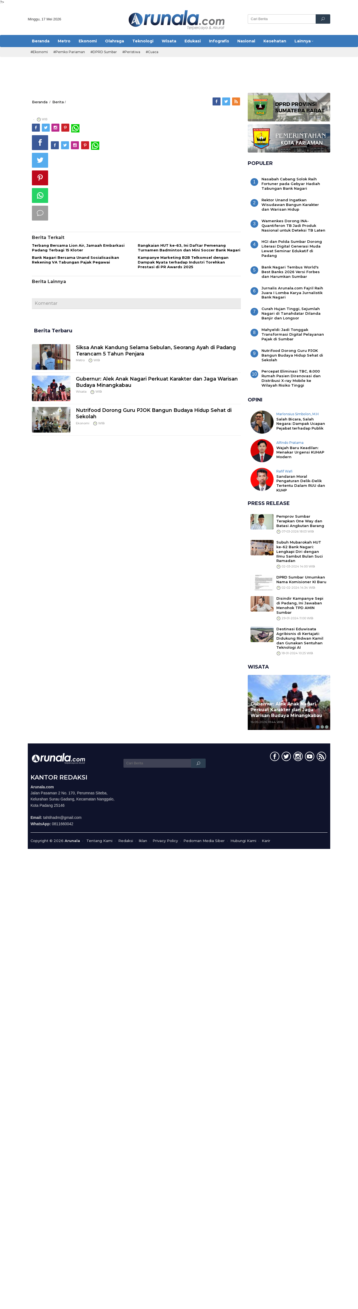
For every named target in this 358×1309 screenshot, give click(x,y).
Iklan (143, 840)
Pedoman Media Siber (204, 840)
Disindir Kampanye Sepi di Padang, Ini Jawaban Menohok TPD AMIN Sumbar (299, 605)
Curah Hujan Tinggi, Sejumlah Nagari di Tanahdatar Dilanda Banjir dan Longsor (291, 313)
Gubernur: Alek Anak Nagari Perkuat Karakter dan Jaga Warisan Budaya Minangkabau (286, 709)
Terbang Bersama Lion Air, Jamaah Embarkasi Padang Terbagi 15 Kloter (78, 247)
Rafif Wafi (284, 471)
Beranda (40, 102)
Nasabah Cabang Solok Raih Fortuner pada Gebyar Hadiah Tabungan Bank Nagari (290, 184)
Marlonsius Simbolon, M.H (297, 414)
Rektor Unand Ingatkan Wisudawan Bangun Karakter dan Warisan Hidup (290, 204)
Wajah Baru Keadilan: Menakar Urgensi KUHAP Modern (300, 452)
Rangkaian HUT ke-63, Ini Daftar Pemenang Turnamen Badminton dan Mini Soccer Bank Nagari (189, 247)
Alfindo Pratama (290, 443)
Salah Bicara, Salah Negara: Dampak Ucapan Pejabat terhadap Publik (300, 424)
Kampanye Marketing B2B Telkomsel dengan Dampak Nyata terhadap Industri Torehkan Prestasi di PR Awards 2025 (183, 262)
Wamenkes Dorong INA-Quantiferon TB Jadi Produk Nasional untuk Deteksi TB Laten (293, 225)
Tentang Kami (99, 840)
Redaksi (125, 840)
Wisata (81, 392)
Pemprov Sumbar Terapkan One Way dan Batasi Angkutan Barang (300, 521)
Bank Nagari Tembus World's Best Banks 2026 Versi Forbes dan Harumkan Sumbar (290, 272)
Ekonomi (82, 423)
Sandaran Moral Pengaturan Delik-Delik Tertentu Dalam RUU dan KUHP (300, 483)
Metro (80, 360)
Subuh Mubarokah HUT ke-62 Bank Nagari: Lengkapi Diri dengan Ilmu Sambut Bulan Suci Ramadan (299, 551)
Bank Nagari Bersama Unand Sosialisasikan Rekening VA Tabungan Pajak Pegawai (75, 259)
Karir (266, 840)
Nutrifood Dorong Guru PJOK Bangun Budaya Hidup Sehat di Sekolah (292, 355)
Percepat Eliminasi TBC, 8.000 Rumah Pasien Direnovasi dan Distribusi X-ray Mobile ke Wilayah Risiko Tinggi (291, 378)
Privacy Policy (165, 840)
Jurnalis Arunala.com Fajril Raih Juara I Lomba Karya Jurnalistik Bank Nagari (292, 293)
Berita (58, 102)
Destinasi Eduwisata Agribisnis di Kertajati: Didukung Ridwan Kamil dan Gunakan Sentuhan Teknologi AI (299, 638)
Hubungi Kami (243, 840)
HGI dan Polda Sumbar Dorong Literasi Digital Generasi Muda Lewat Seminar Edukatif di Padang (291, 248)
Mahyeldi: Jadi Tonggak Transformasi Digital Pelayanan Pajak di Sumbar (292, 334)
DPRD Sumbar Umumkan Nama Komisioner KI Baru (301, 579)
